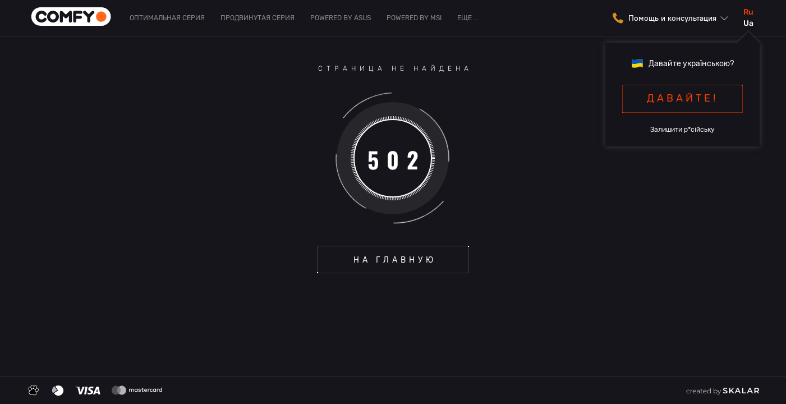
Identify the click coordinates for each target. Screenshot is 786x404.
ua (748, 23)
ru (748, 12)
